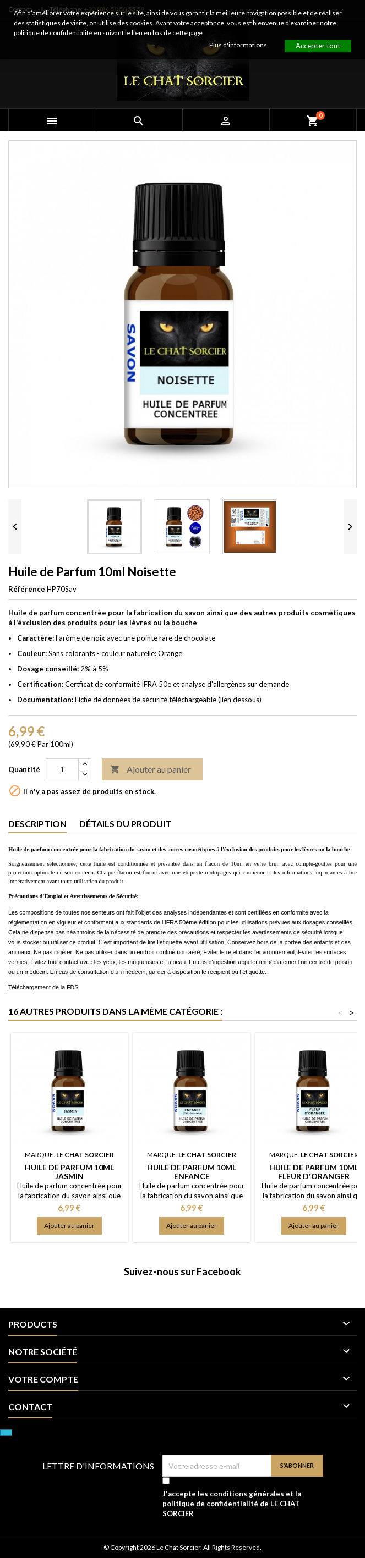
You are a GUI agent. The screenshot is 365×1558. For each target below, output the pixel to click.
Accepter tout (318, 45)
